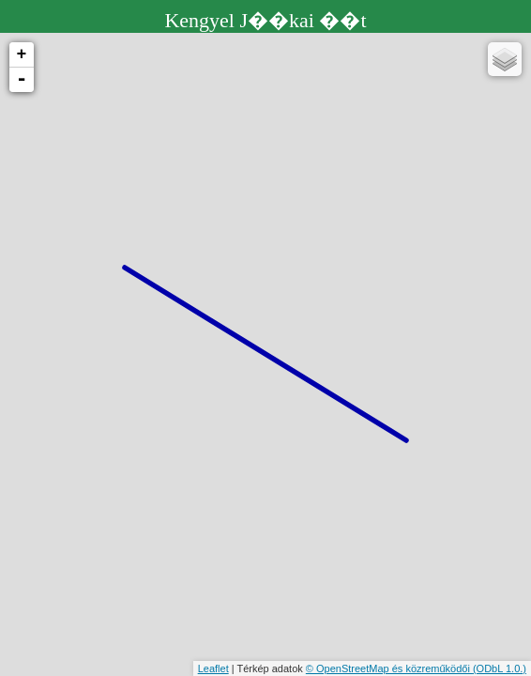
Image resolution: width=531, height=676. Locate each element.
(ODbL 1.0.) (499, 668)
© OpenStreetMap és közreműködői (389, 668)
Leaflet (213, 668)
